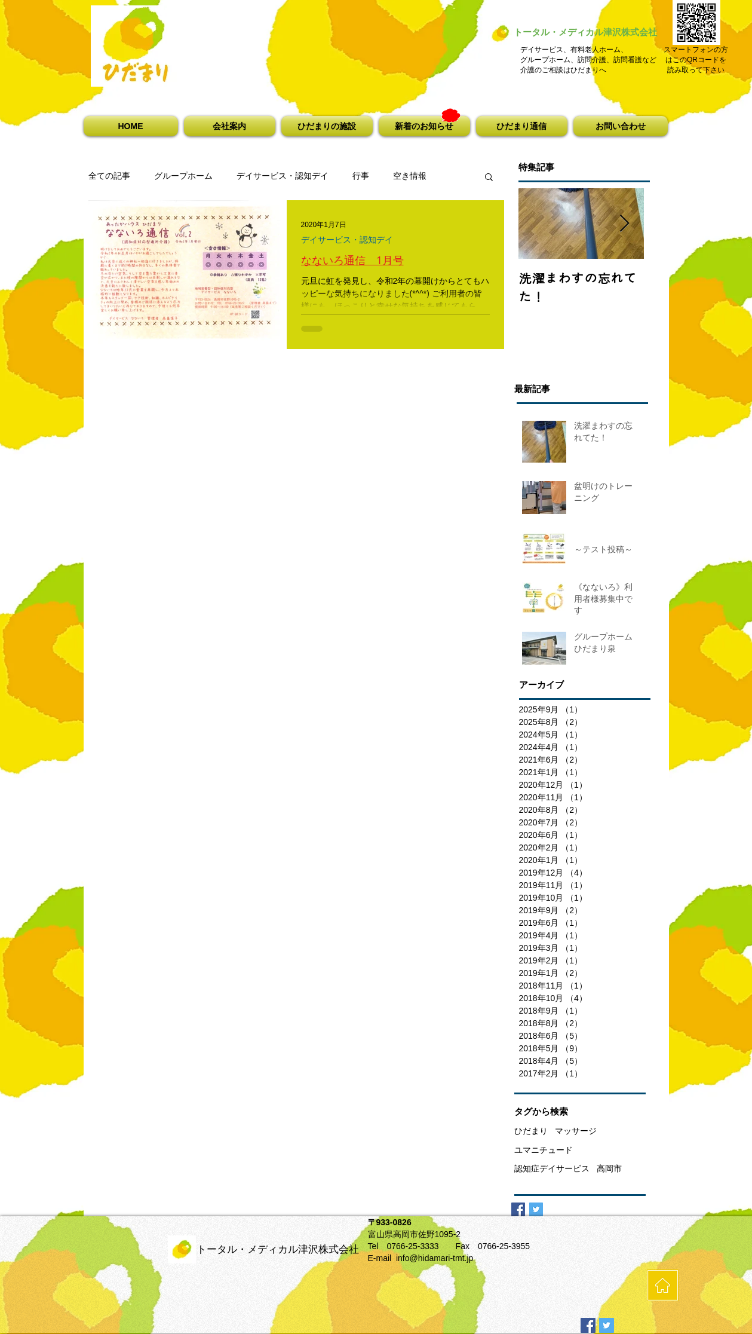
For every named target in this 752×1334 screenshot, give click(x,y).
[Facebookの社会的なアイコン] (588, 1325)
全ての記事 (109, 175)
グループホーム (183, 175)
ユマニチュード (543, 1150)
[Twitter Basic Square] (536, 1209)
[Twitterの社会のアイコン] (606, 1325)
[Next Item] (624, 224)
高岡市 (609, 1168)
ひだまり (531, 1131)
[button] (229, 126)
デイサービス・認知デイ (283, 175)
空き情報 (409, 175)
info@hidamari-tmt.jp (434, 1258)
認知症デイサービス (552, 1168)
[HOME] (662, 1285)
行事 (360, 175)
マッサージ (576, 1131)
